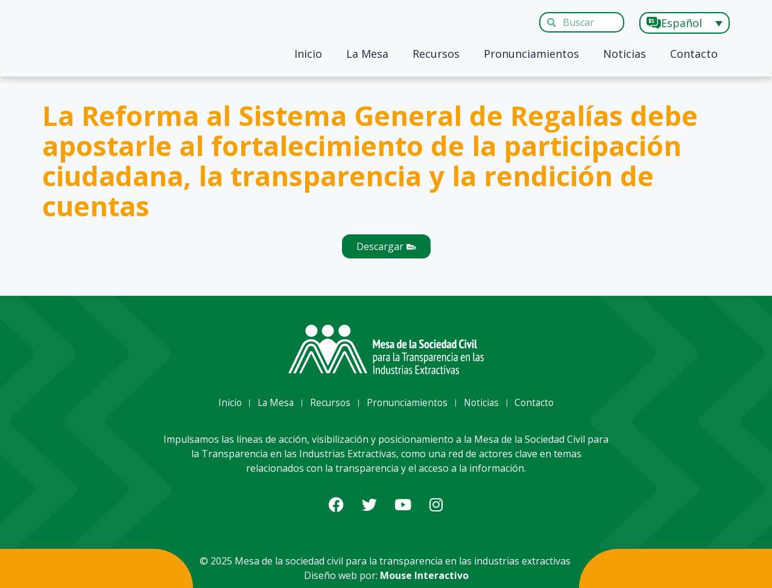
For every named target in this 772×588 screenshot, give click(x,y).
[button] (386, 246)
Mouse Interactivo (424, 575)
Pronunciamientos (531, 53)
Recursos (436, 53)
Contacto (694, 53)
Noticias (624, 53)
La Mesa (367, 53)
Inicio (308, 53)
